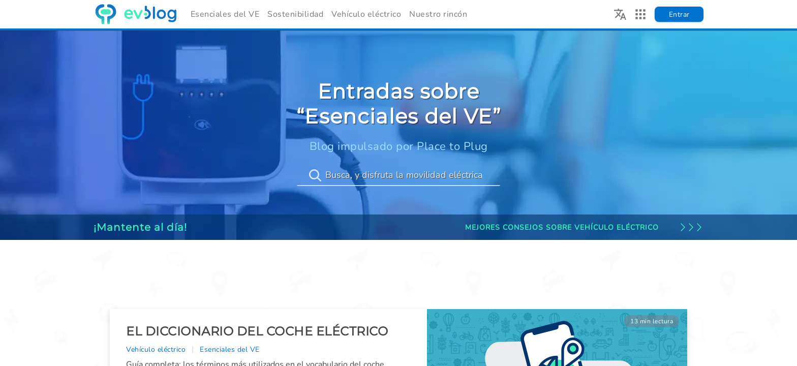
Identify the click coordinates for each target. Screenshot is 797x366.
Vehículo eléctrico (366, 14)
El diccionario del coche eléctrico (257, 331)
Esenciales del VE (225, 14)
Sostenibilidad (295, 14)
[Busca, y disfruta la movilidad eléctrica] (398, 175)
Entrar (679, 14)
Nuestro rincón (438, 14)
